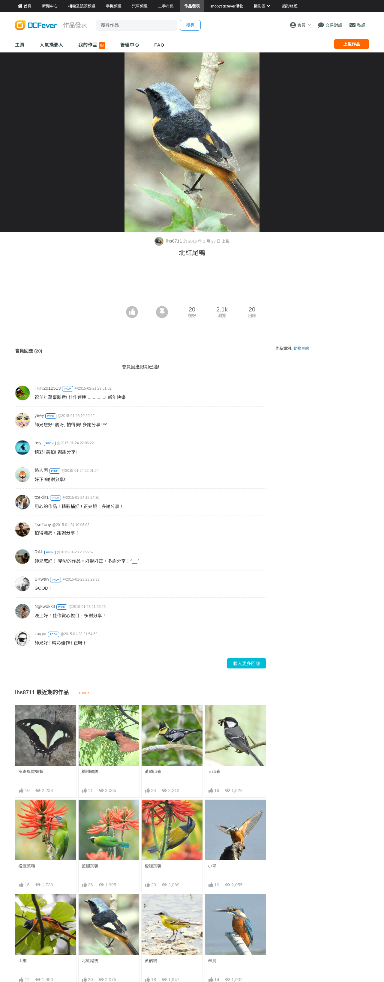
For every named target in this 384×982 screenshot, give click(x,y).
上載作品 (351, 44)
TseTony (42, 524)
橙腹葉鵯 (26, 866)
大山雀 (214, 771)
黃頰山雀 (153, 771)
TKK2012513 (47, 388)
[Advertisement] (192, 289)
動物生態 (301, 348)
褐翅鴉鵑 (90, 771)
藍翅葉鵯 (90, 866)
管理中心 (130, 44)
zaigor (40, 633)
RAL (38, 551)
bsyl (38, 442)
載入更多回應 (246, 663)
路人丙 (41, 470)
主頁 (20, 44)
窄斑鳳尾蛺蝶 (31, 771)
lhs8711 (168, 240)
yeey (39, 415)
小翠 (212, 866)
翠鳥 (212, 960)
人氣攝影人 (52, 44)
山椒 (22, 960)
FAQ (159, 44)
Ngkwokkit (44, 606)
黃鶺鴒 (151, 960)
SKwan (41, 579)
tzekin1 (41, 497)
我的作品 (91, 45)
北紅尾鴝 (90, 960)
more (84, 692)
